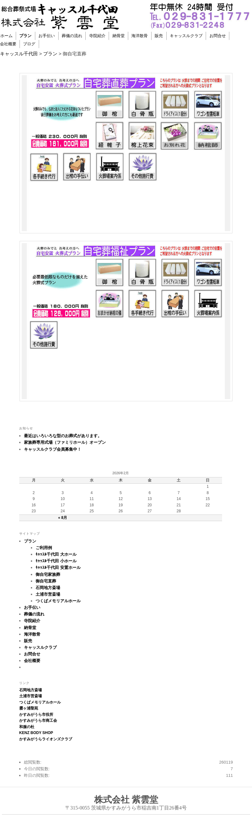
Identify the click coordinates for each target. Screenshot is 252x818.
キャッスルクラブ (186, 35)
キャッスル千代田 (19, 53)
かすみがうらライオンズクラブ (45, 739)
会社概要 (32, 660)
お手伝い (46, 35)
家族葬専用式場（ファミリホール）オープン (65, 442)
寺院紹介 (97, 35)
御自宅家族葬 (48, 574)
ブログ (29, 44)
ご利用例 (44, 547)
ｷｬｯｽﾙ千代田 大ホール (56, 554)
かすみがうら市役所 (36, 714)
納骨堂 (118, 35)
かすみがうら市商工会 (38, 720)
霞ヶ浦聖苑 (28, 708)
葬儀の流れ (72, 35)
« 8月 (62, 517)
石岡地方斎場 (48, 587)
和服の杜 (26, 727)
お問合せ (217, 35)
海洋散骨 (139, 35)
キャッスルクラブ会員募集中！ (52, 449)
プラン (25, 35)
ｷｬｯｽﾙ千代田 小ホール (56, 561)
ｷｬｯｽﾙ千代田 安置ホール (58, 567)
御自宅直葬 (46, 581)
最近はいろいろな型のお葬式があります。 (63, 435)
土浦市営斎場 (48, 594)
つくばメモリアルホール (58, 600)
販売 (159, 35)
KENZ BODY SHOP (36, 733)
